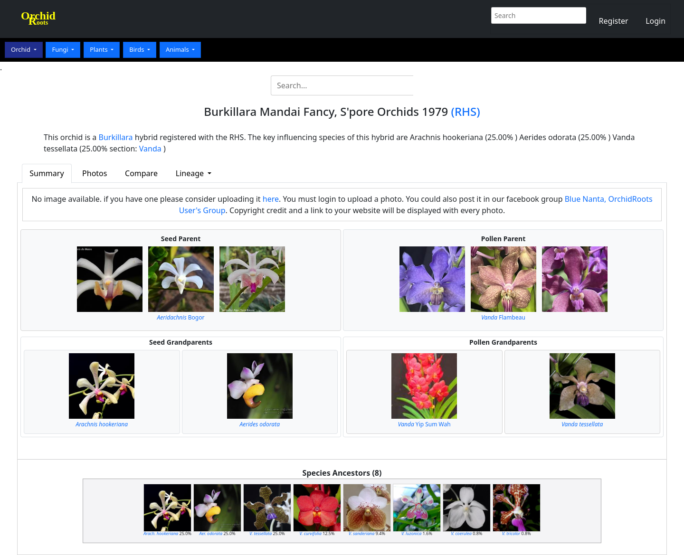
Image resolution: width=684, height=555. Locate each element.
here (271, 199)
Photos (94, 173)
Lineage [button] (191, 173)
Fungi (61, 49)
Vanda (150, 148)
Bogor (181, 317)
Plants (99, 49)
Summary (46, 173)
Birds (137, 49)
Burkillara (116, 137)
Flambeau (503, 317)
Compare (141, 173)
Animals (178, 49)
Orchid (21, 49)
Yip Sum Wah (424, 424)
